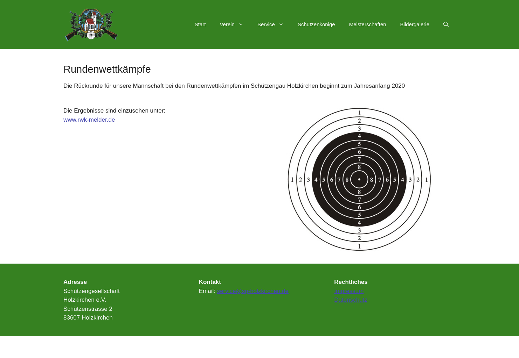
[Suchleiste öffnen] (446, 24)
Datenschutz (350, 299)
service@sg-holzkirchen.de (253, 291)
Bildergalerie (414, 24)
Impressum (349, 291)
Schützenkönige (316, 24)
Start (200, 24)
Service (274, 24)
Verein (235, 24)
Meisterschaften (367, 24)
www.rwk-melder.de (89, 119)
